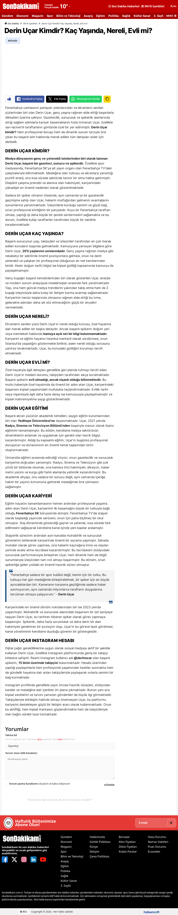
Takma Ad (11, 735)
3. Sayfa (159, 16)
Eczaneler (154, 851)
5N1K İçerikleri (30, 23)
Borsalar (124, 837)
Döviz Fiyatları (128, 847)
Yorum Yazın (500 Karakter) (21, 753)
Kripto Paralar (128, 851)
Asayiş (88, 16)
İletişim (94, 851)
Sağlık (126, 16)
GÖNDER (109, 784)
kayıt (60, 739)
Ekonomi (23, 16)
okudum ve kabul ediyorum (39, 783)
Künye (94, 847)
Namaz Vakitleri (158, 842)
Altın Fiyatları (127, 842)
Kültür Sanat (142, 16)
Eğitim (100, 16)
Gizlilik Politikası (100, 842)
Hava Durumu (157, 837)
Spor (50, 16)
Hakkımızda (97, 837)
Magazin (37, 16)
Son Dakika (12, 23)
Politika (113, 16)
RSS (23, 911)
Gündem (7, 16)
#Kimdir (12, 40)
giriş (39, 739)
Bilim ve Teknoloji (68, 16)
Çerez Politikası (99, 856)
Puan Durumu (157, 847)
